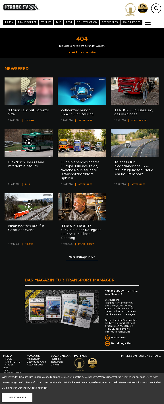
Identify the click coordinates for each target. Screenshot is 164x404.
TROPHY (29, 120)
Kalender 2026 (35, 364)
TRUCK (9, 22)
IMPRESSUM (129, 356)
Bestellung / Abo (121, 343)
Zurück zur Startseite (82, 52)
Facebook (56, 359)
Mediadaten (118, 337)
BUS (58, 22)
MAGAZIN (33, 356)
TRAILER (46, 22)
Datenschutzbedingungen (32, 388)
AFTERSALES (110, 22)
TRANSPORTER (27, 22)
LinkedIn (55, 364)
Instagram (57, 362)
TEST (69, 22)
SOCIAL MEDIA (60, 356)
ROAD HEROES (131, 22)
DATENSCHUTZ (150, 356)
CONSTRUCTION (87, 22)
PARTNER (80, 356)
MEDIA (7, 356)
